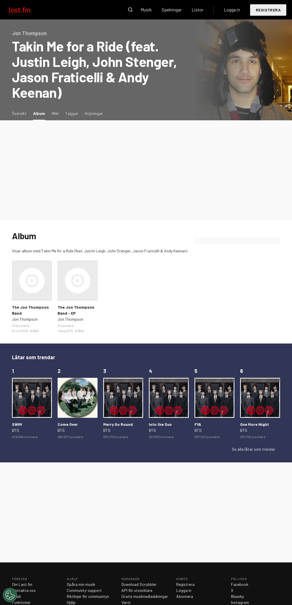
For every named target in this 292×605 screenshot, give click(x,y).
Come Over (68, 424)
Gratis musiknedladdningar (144, 596)
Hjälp (71, 602)
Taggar (71, 113)
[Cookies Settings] (10, 595)
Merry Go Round (118, 424)
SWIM (17, 424)
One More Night (254, 424)
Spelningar (172, 9)
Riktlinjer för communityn (88, 596)
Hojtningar (94, 113)
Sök (130, 9)
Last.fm (26, 10)
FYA (197, 424)
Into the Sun (160, 424)
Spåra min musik (81, 584)
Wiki (55, 113)
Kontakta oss (24, 590)
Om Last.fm (22, 584)
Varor (126, 602)
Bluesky (237, 596)
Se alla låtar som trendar (253, 449)
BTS (15, 430)
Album (40, 113)
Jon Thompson (25, 319)
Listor (197, 9)
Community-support (84, 590)
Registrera (268, 9)
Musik (146, 9)
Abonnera (184, 596)
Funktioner (21, 602)
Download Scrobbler (139, 584)
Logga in (232, 9)
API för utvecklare (136, 590)
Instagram (240, 602)
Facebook (239, 584)
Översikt (19, 113)
